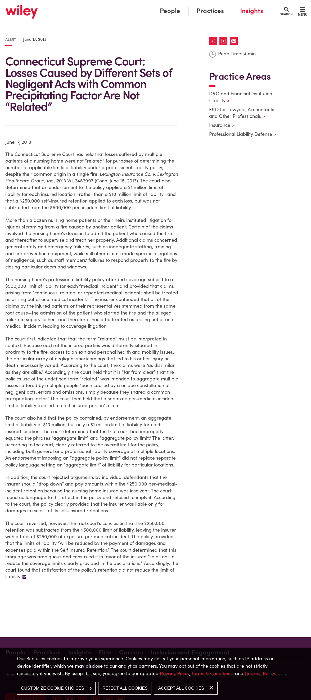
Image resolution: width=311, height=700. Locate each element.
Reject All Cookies (125, 688)
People (170, 11)
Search (286, 14)
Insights (251, 11)
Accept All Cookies (181, 688)
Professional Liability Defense (239, 134)
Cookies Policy (260, 673)
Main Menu (139, 6)
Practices (210, 11)
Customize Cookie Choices (52, 688)
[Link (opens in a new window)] (224, 41)
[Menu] (302, 12)
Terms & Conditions (212, 673)
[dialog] (155, 674)
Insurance (218, 125)
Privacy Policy (174, 673)
